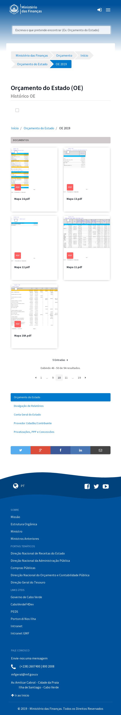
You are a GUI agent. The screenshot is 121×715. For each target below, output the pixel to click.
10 (59, 377)
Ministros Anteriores (25, 539)
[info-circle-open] (94, 110)
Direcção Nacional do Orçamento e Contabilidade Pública (50, 575)
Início (15, 128)
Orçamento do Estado (39, 128)
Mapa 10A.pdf (22, 335)
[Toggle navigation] (48, 10)
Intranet (17, 626)
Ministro (16, 531)
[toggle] (23, 110)
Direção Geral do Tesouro (28, 582)
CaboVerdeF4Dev (22, 604)
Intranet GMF (20, 633)
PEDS (14, 611)
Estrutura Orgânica (24, 524)
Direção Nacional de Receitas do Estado (38, 553)
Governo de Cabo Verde (26, 597)
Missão (15, 517)
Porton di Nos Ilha (23, 619)
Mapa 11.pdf (74, 267)
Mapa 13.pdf (74, 199)
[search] (86, 110)
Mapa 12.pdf (22, 267)
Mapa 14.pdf (22, 199)
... (47, 377)
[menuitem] (61, 397)
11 (66, 377)
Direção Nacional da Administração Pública (40, 561)
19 (79, 377)
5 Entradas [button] (61, 360)
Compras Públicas (23, 568)
